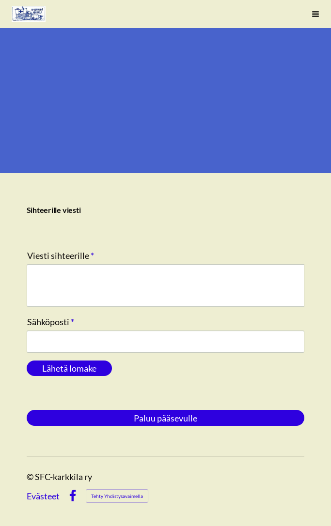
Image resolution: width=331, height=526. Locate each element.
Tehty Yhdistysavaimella (117, 496)
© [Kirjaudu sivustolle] (31, 476)
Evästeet (43, 496)
